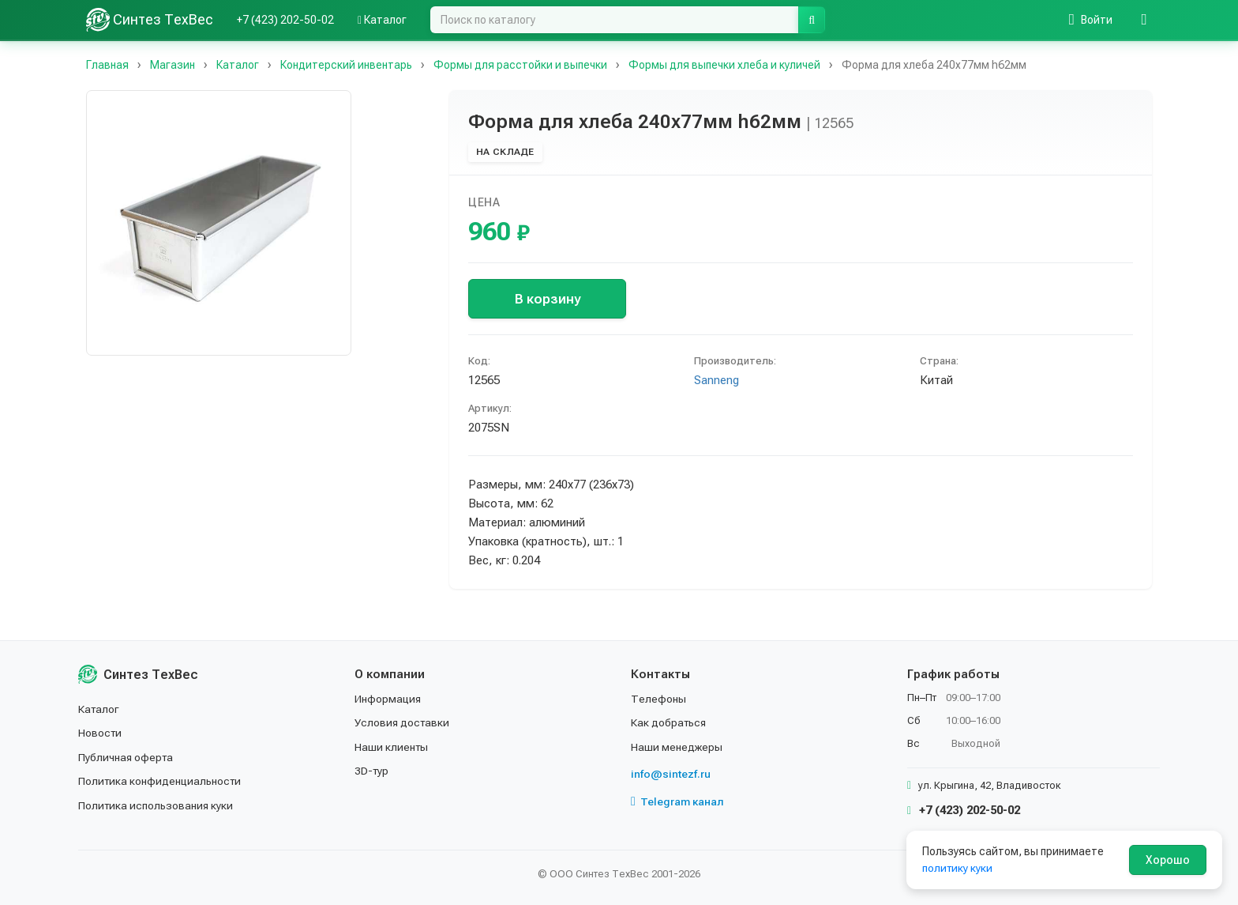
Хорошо (1168, 860)
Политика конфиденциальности (161, 781)
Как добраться (669, 722)
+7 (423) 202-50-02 (285, 19)
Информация (388, 698)
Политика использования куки (156, 805)
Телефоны (658, 698)
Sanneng (716, 380)
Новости (100, 732)
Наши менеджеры (676, 747)
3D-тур (372, 770)
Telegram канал (677, 801)
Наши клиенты (392, 747)
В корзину (547, 299)
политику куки (958, 868)
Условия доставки (403, 722)
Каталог (382, 19)
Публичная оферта (126, 757)
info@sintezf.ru (671, 773)
